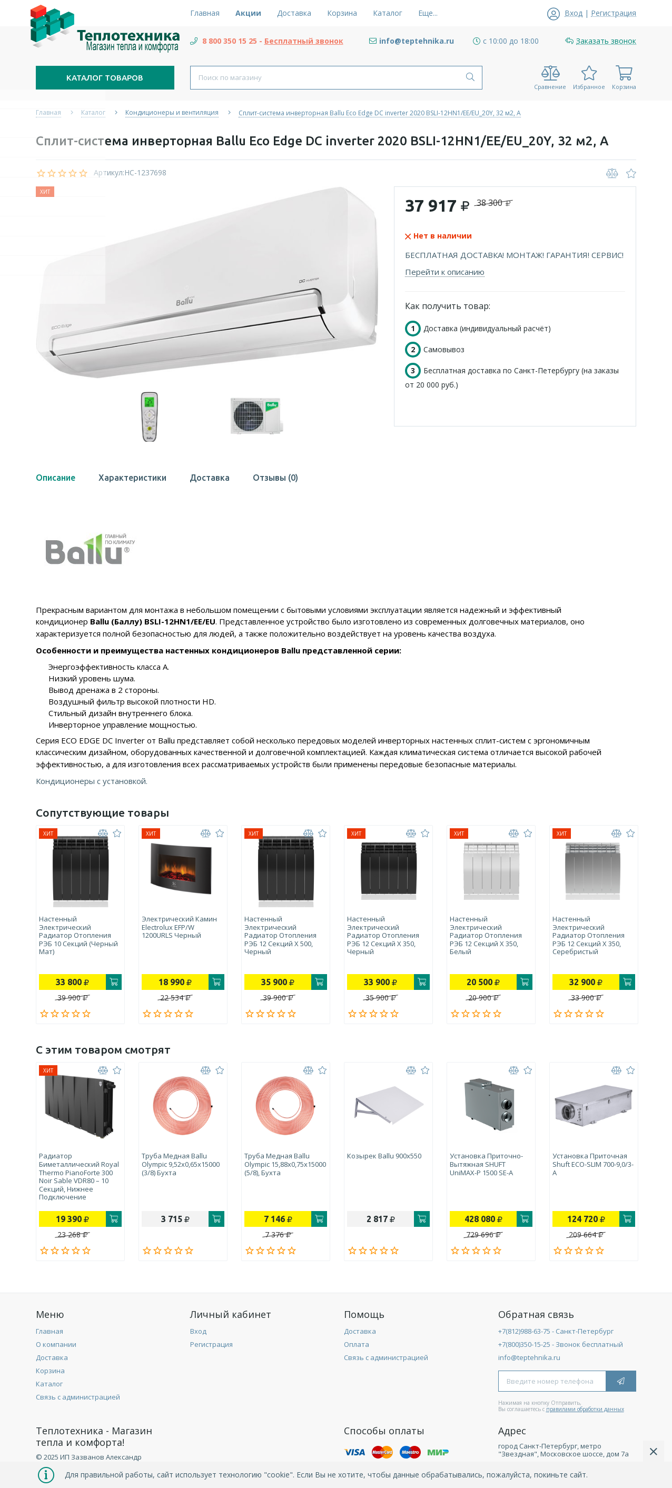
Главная (49, 1336)
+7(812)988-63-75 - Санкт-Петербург (556, 1336)
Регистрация (211, 1349)
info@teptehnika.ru (529, 1362)
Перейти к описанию (445, 271)
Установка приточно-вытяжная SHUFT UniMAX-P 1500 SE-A (486, 1167)
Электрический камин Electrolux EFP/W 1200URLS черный (179, 927)
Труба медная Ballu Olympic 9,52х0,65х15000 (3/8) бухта (181, 1167)
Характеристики (132, 477)
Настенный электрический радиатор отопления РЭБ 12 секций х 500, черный (280, 935)
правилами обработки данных (585, 1413)
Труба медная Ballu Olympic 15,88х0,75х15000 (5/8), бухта (280, 1171)
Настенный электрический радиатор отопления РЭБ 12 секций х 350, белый (486, 935)
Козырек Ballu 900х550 (384, 1159)
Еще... (428, 13)
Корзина (50, 1375)
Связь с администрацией (78, 1401)
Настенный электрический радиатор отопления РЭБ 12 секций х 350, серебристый (588, 935)
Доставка (210, 477)
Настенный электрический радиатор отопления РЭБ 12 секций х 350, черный (383, 935)
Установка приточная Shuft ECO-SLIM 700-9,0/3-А (589, 1167)
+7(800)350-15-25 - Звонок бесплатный (560, 1349)
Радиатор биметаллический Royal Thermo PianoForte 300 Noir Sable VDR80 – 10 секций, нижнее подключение (79, 1179)
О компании (56, 1349)
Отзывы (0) (275, 477)
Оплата (356, 1349)
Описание (55, 477)
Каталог (49, 1388)
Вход (198, 1336)
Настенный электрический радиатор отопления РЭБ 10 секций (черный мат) (78, 935)
